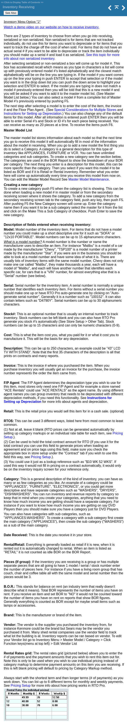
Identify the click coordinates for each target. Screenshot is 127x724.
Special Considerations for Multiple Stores (85, 110)
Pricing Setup (41, 457)
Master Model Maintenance (88, 179)
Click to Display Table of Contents (22, 2)
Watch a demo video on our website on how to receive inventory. (51, 27)
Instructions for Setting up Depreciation (33, 113)
